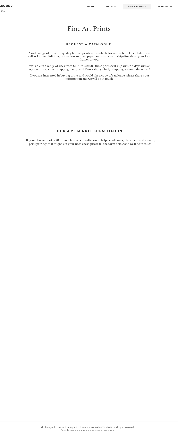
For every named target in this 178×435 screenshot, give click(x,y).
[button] (111, 6)
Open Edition (138, 53)
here (112, 430)
